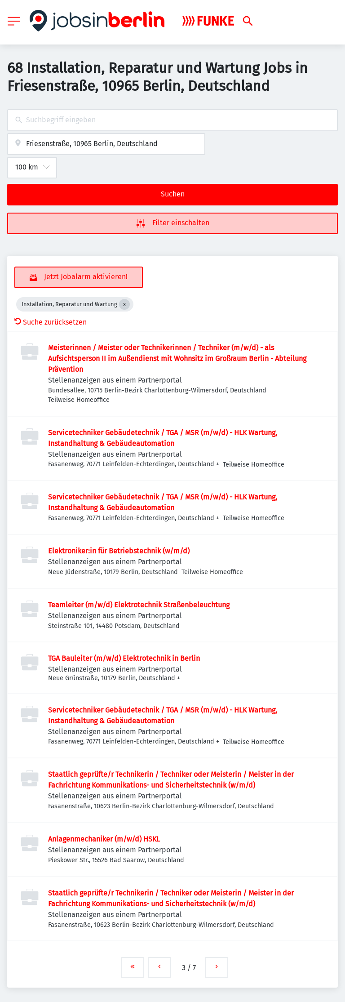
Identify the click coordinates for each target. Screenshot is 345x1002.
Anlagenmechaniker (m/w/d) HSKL (104, 839)
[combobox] (172, 120)
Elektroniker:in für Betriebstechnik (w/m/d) (119, 551)
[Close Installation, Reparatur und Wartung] (124, 304)
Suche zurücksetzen (50, 322)
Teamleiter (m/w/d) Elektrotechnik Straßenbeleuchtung (139, 605)
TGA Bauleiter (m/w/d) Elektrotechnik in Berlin (124, 658)
